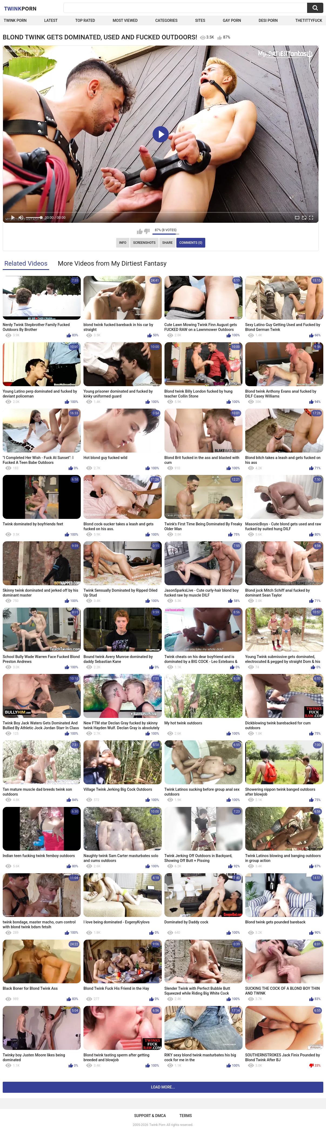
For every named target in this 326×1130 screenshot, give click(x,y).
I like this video (140, 231)
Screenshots (144, 243)
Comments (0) (190, 243)
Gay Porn (232, 20)
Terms (185, 1116)
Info (122, 243)
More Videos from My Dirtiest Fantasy (112, 263)
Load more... (163, 1087)
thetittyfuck (308, 20)
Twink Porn (15, 20)
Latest (51, 20)
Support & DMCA (150, 1116)
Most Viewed (125, 20)
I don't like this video (147, 231)
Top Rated (85, 20)
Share (167, 243)
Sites (200, 20)
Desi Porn (268, 20)
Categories (166, 20)
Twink (20, 8)
